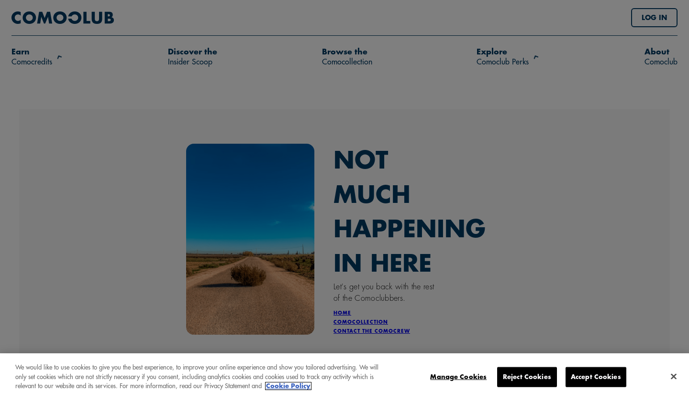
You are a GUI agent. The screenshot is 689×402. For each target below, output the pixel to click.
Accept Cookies (596, 379)
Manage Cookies (458, 379)
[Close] (673, 378)
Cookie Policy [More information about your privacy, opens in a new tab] (288, 388)
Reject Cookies (527, 379)
